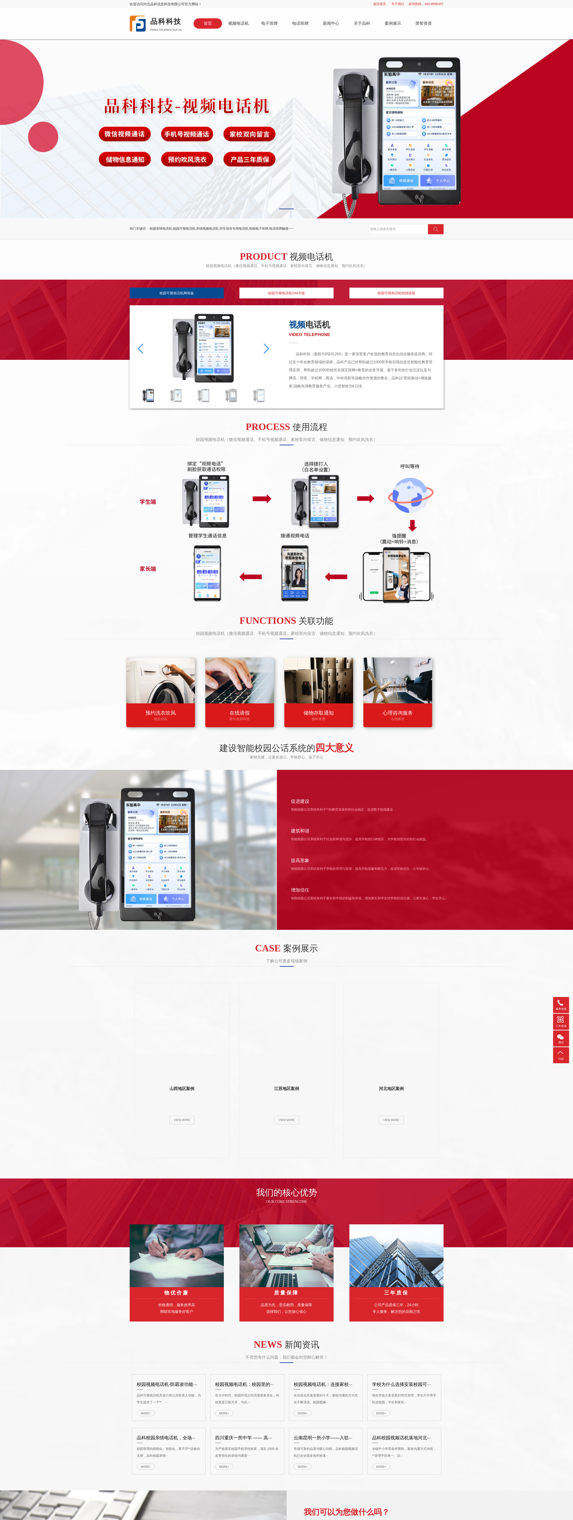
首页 (208, 23)
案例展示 (393, 23)
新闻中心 (331, 23)
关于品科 (362, 23)
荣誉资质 (423, 23)
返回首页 (379, 4)
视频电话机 (238, 23)
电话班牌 (300, 23)
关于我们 (397, 4)
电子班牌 (269, 23)
